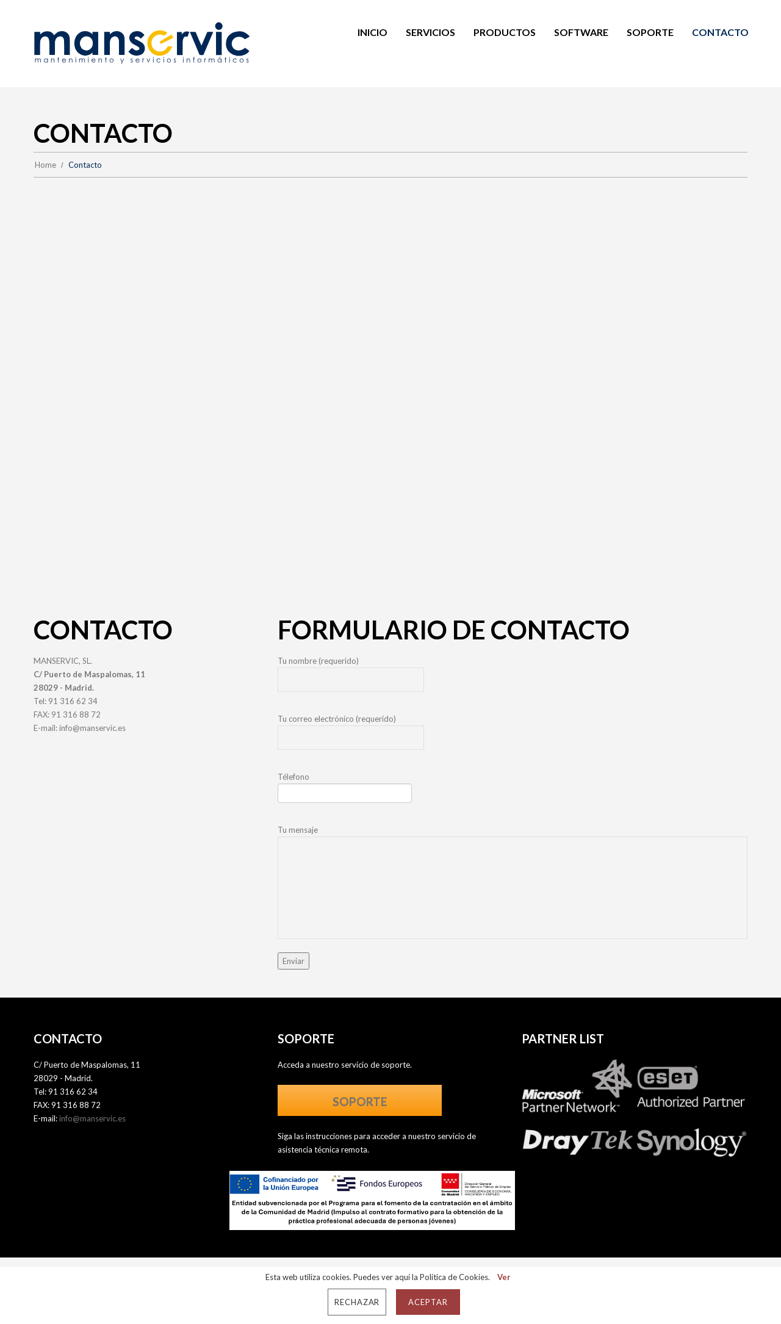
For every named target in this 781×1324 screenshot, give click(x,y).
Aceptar (428, 1302)
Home (45, 165)
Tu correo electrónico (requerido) (512, 735)
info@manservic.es (92, 728)
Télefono (512, 791)
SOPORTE (360, 1102)
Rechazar (357, 1302)
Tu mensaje (512, 882)
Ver (504, 1277)
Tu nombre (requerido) (512, 677)
